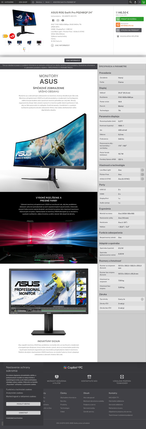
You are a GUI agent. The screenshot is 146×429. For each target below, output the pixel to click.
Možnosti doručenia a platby (93, 401)
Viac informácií (73, 60)
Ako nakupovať (88, 397)
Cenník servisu (88, 412)
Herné (48, 2)
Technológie (64, 408)
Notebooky (41, 397)
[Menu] (7, 2)
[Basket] (143, 2)
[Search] (130, 2)
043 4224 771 (114, 397)
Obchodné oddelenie (116, 401)
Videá (62, 412)
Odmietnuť (21, 413)
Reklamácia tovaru (116, 408)
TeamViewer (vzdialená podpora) (121, 415)
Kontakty (113, 393)
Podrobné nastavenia (14, 418)
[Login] (135, 2)
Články (63, 393)
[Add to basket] (130, 19)
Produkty (41, 393)
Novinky (63, 401)
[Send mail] (58, 20)
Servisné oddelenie (116, 404)
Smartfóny (41, 401)
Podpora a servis (89, 404)
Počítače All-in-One (44, 408)
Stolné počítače (43, 404)
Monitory (40, 2)
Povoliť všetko (21, 404)
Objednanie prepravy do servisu (120, 412)
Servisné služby (89, 408)
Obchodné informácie (68, 397)
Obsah (86, 393)
